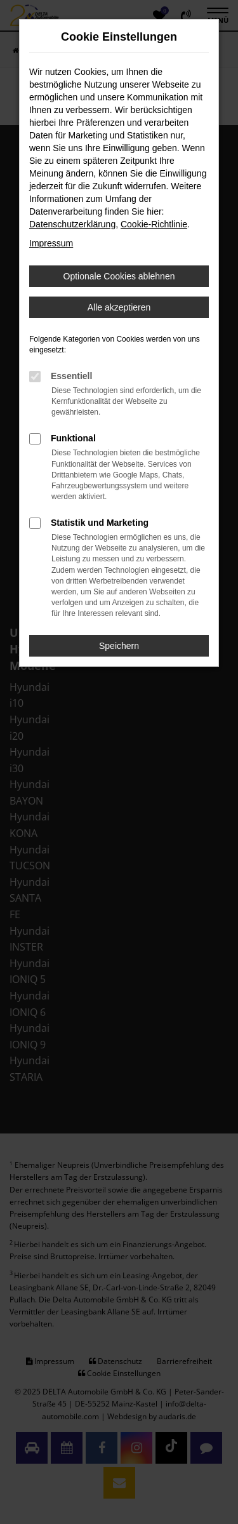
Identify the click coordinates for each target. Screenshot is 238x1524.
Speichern (119, 646)
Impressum (51, 243)
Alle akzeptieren (119, 307)
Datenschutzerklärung (72, 224)
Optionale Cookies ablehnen (119, 276)
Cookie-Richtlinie (154, 224)
